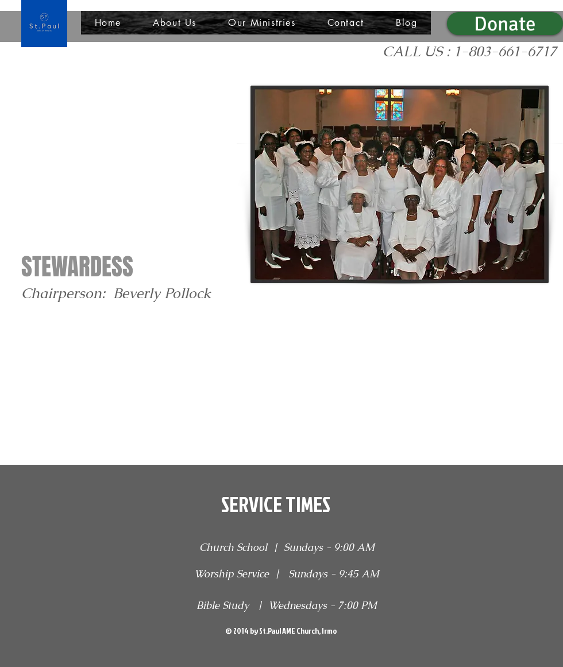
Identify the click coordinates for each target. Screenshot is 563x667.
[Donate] (505, 23)
